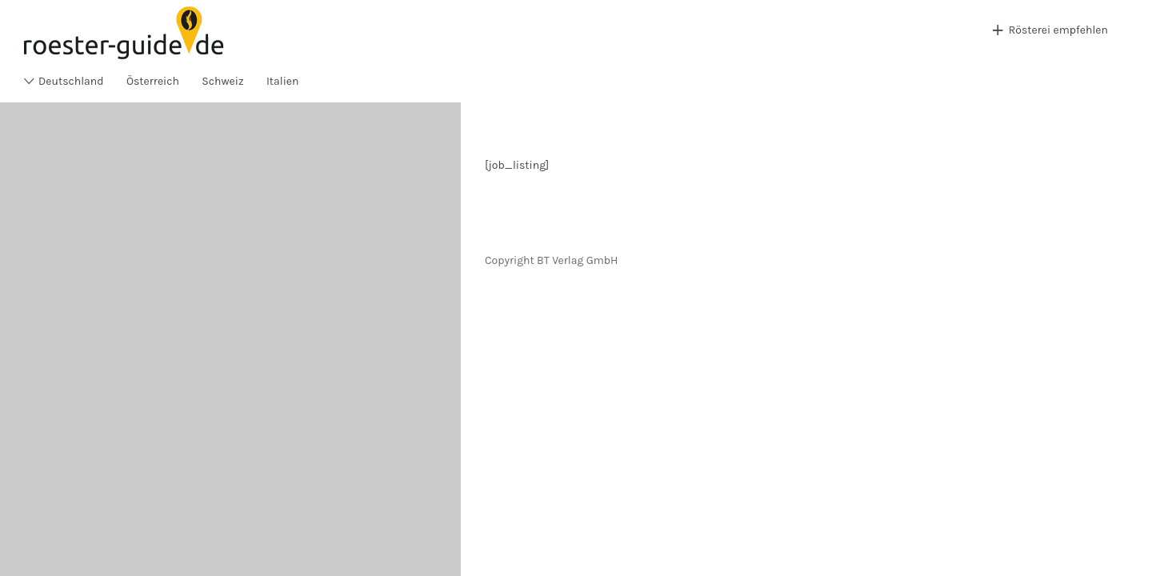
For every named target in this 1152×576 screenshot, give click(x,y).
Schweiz (222, 81)
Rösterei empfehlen (1058, 30)
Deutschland (71, 81)
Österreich (152, 81)
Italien (282, 81)
